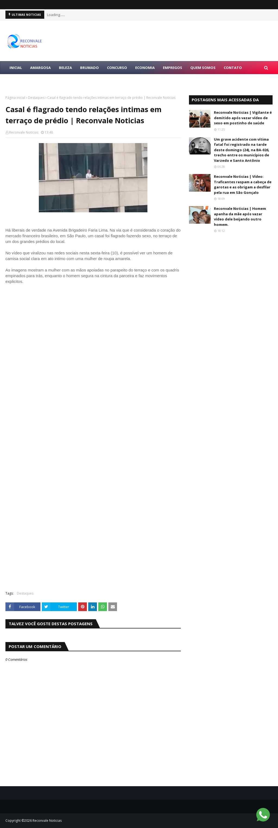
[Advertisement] (93, 548)
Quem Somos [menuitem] (203, 67)
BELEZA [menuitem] (65, 67)
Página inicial (15, 97)
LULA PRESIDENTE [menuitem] (25, 80)
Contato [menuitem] (233, 67)
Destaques (36, 97)
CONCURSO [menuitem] (117, 67)
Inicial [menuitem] (16, 67)
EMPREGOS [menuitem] (172, 67)
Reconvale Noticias (23, 132)
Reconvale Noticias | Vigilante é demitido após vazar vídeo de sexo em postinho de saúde (243, 117)
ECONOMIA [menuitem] (145, 67)
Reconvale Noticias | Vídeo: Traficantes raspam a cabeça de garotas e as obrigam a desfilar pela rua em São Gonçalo (242, 184)
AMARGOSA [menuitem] (40, 67)
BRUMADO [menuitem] (89, 67)
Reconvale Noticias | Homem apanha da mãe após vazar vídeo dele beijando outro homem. (240, 216)
